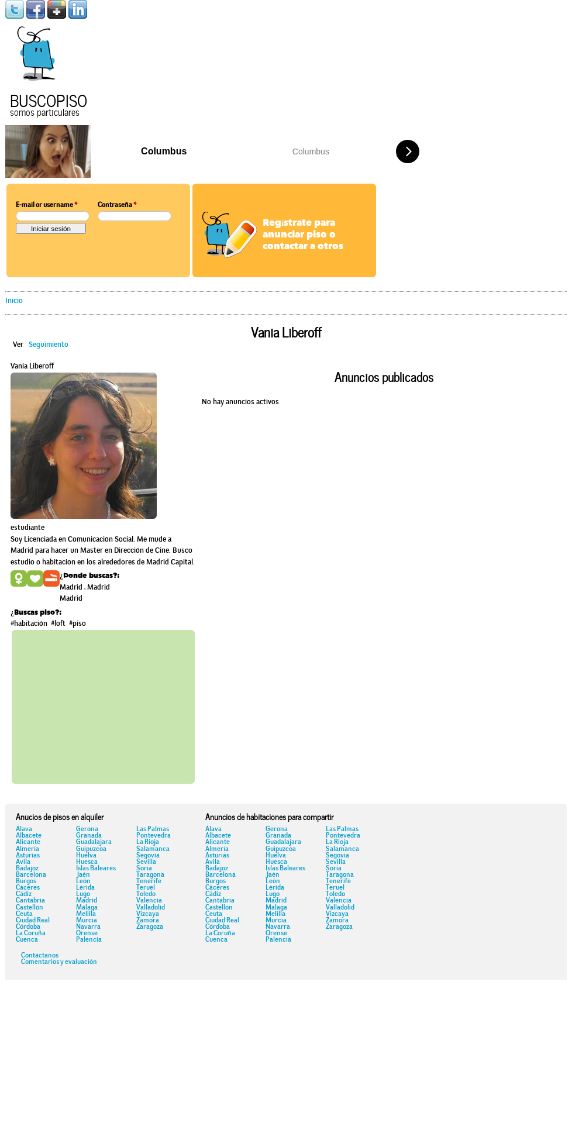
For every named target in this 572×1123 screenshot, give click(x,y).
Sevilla (146, 862)
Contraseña (117, 205)
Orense (87, 933)
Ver (18, 345)
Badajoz (27, 868)
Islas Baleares (96, 868)
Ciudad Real (33, 920)
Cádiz (24, 894)
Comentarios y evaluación (59, 962)
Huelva (86, 855)
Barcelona (31, 875)
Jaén (83, 875)
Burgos (26, 881)
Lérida (85, 887)
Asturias (28, 855)
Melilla (86, 914)
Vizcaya (147, 914)
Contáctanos (39, 955)
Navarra (88, 927)
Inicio (14, 301)
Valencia (149, 900)
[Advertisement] (123, 705)
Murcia (86, 920)
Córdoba (28, 927)
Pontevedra (153, 835)
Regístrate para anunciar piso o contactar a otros (303, 235)
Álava (24, 829)
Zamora (147, 920)
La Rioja (147, 842)
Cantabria (30, 900)
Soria (144, 868)
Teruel (145, 887)
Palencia (89, 939)
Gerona (87, 829)
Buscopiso (48, 99)
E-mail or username (46, 205)
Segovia (148, 855)
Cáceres (28, 887)
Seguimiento (48, 345)
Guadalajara (94, 842)
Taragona (150, 875)
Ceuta (24, 914)
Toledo (146, 894)
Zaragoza (149, 927)
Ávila (23, 862)
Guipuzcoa (91, 849)
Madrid (86, 900)
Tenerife (148, 881)
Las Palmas (152, 829)
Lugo (83, 894)
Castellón (29, 907)
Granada (89, 835)
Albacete (29, 835)
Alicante (28, 842)
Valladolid (150, 907)
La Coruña (31, 933)
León (83, 881)
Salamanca (153, 849)
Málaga (87, 907)
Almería (27, 849)
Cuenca (27, 939)
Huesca (87, 862)
